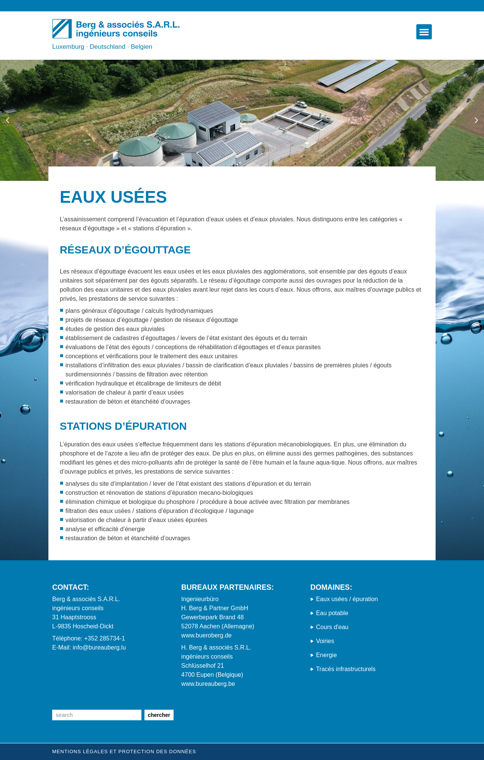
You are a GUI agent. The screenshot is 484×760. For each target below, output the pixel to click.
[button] (424, 32)
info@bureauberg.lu (99, 647)
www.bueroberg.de (206, 635)
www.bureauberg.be (208, 684)
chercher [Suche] (159, 715)
